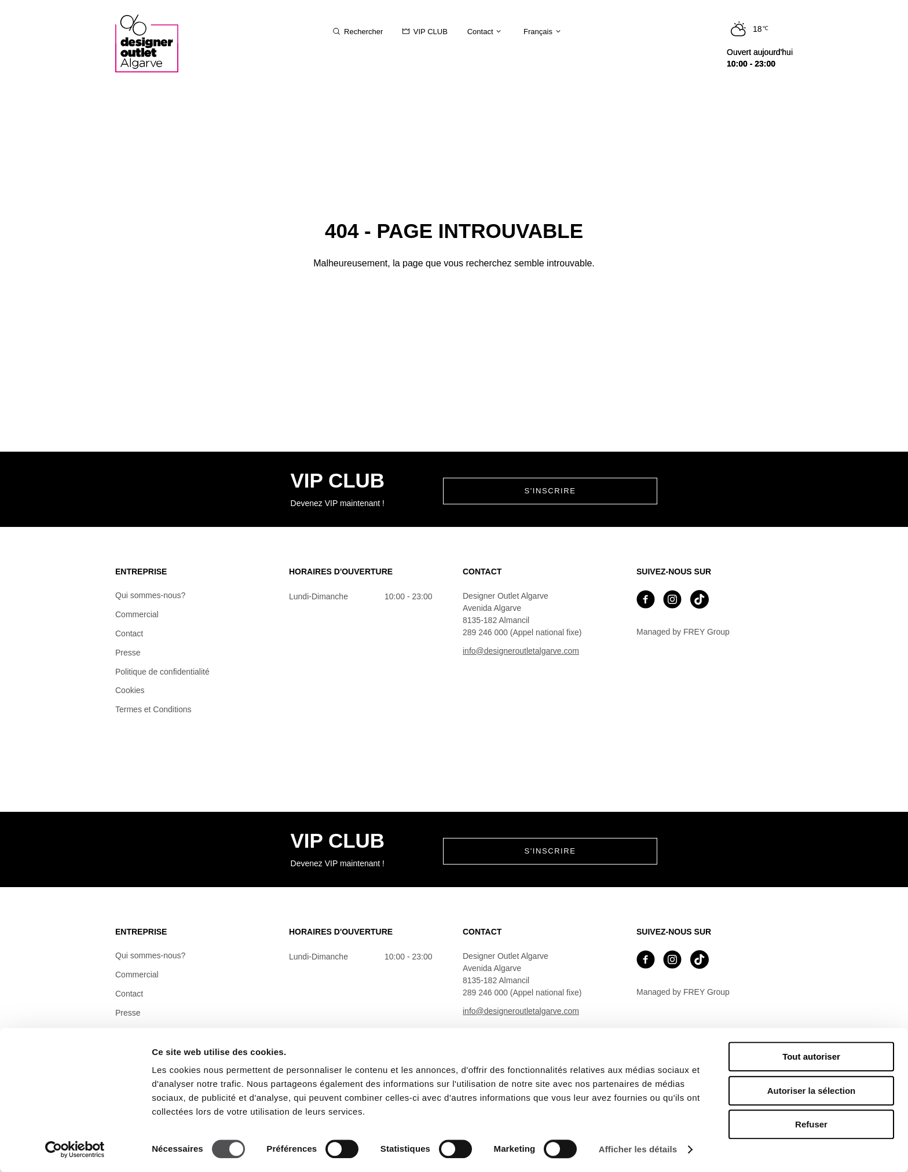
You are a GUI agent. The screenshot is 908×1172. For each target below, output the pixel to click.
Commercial (137, 614)
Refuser (811, 1124)
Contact (129, 633)
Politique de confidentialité (162, 671)
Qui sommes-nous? (150, 595)
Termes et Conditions (153, 709)
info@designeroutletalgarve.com (521, 650)
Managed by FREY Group (683, 631)
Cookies (130, 690)
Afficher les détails (638, 1149)
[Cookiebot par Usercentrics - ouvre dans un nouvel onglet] (75, 1149)
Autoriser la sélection (811, 1091)
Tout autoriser (811, 1056)
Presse (128, 652)
